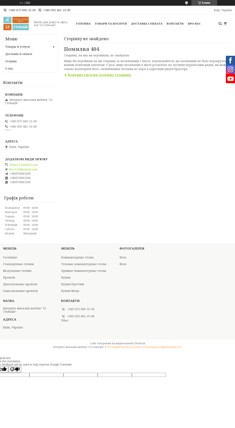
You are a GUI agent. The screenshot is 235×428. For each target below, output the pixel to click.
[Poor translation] (14, 369)
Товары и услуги (17, 46)
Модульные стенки (17, 271)
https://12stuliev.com (23, 164)
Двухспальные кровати (20, 284)
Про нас (194, 23)
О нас (9, 68)
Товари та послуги (111, 23)
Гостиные (10, 257)
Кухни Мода (70, 291)
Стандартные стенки (18, 264)
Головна (83, 23)
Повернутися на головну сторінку (99, 74)
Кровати (9, 277)
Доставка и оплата (18, 54)
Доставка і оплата (146, 23)
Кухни (65, 277)
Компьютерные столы (77, 257)
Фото (123, 257)
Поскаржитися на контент (124, 347)
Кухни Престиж (72, 284)
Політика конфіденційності (163, 347)
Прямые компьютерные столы (83, 271)
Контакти (175, 23)
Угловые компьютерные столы (83, 264)
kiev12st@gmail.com (23, 169)
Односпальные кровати (20, 291)
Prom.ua (140, 343)
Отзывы (11, 61)
